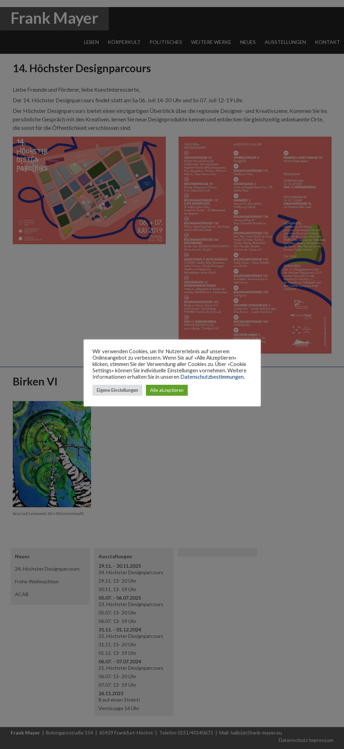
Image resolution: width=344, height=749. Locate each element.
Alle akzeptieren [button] (167, 390)
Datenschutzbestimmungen (212, 377)
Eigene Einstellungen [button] (117, 390)
